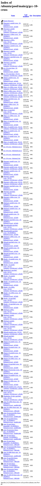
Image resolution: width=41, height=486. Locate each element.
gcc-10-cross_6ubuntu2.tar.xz (12, 147)
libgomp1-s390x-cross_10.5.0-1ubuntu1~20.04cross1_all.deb (13, 183)
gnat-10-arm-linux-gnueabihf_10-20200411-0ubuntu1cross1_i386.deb (11, 442)
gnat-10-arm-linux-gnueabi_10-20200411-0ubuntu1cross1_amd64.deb (12, 437)
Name (13, 15)
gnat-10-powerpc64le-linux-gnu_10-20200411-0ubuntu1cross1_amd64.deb (12, 414)
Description (37, 15)
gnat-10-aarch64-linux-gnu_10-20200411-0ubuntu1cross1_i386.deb (11, 459)
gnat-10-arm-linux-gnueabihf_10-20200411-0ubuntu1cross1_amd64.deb (12, 426)
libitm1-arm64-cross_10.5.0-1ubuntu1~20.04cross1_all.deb (13, 84)
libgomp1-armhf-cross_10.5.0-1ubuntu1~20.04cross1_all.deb (13, 168)
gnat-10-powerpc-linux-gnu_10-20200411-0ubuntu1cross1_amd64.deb (12, 431)
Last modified (26, 15)
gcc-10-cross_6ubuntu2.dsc (11, 158)
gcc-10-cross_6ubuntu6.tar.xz (12, 150)
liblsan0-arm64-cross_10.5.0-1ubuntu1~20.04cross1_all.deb (13, 333)
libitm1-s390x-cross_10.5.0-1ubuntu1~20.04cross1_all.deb (13, 92)
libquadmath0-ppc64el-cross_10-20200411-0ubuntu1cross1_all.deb (10, 232)
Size (31, 15)
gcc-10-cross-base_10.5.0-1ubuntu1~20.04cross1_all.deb (13, 74)
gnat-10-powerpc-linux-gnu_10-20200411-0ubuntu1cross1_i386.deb (11, 471)
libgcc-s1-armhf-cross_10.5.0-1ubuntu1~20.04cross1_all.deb (13, 143)
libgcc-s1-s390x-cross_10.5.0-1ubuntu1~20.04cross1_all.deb (13, 88)
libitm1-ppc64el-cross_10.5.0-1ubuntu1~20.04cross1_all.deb (13, 96)
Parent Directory (8, 21)
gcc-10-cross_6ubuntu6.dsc (11, 154)
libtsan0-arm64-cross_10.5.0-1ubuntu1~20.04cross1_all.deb (13, 387)
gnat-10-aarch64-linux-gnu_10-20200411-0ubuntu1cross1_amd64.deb (12, 420)
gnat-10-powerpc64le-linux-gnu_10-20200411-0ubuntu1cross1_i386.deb (12, 448)
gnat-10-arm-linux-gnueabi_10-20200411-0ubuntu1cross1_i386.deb (11, 465)
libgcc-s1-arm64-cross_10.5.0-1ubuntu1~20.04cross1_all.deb (13, 127)
